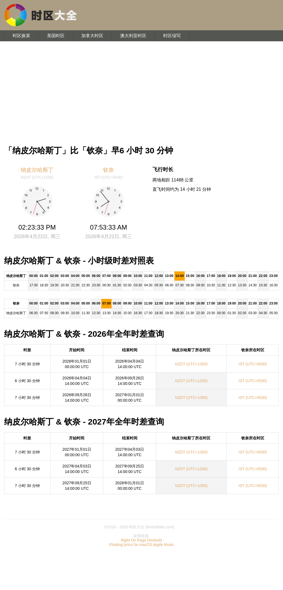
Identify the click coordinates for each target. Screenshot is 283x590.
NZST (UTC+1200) (191, 381)
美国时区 (56, 35)
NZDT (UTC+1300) (191, 364)
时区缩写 (172, 35)
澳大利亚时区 (133, 35)
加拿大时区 (92, 35)
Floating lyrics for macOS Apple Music (141, 544)
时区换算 (21, 35)
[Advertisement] (141, 90)
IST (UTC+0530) (252, 364)
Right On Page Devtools (141, 540)
